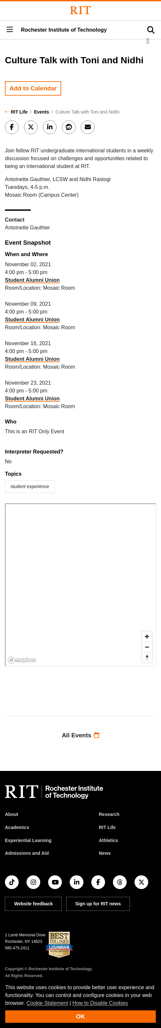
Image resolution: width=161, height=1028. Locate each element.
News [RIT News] (105, 853)
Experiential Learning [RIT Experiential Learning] (28, 840)
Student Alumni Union (32, 280)
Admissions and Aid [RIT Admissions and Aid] (27, 853)
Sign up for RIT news (98, 903)
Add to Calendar (33, 88)
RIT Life (19, 112)
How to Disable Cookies (100, 1003)
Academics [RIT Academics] (17, 827)
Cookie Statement (47, 1003)
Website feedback (33, 903)
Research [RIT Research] (109, 814)
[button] (10, 30)
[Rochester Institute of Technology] (80, 10)
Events (41, 112)
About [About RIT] (11, 814)
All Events (80, 735)
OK (80, 1016)
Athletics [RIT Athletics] (108, 840)
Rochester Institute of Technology (64, 30)
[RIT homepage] (54, 792)
